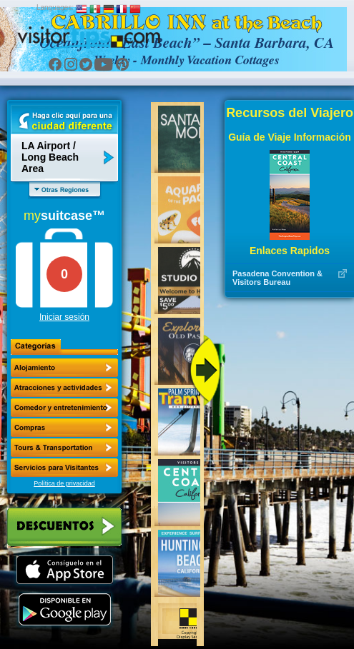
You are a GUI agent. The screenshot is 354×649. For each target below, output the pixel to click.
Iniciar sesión (64, 317)
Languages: (55, 7)
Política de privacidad (64, 483)
